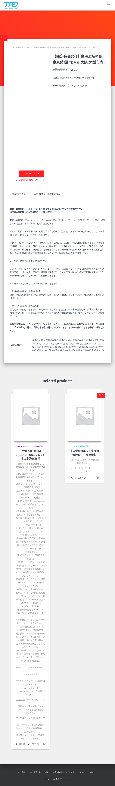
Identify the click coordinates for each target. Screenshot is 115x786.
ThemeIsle (65, 779)
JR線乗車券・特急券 (24, 47)
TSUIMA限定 (38, 446)
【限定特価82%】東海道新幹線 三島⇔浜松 (84, 452)
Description (18, 194)
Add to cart (30, 174)
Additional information (47, 194)
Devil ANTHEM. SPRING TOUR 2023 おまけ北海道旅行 (30, 454)
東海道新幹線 (39, 47)
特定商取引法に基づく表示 (63, 772)
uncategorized (25, 446)
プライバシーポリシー (88, 772)
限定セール (39, 180)
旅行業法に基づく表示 (39, 772)
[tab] (21, 194)
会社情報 (21, 772)
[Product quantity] (13, 172)
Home (12, 47)
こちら (84, 327)
